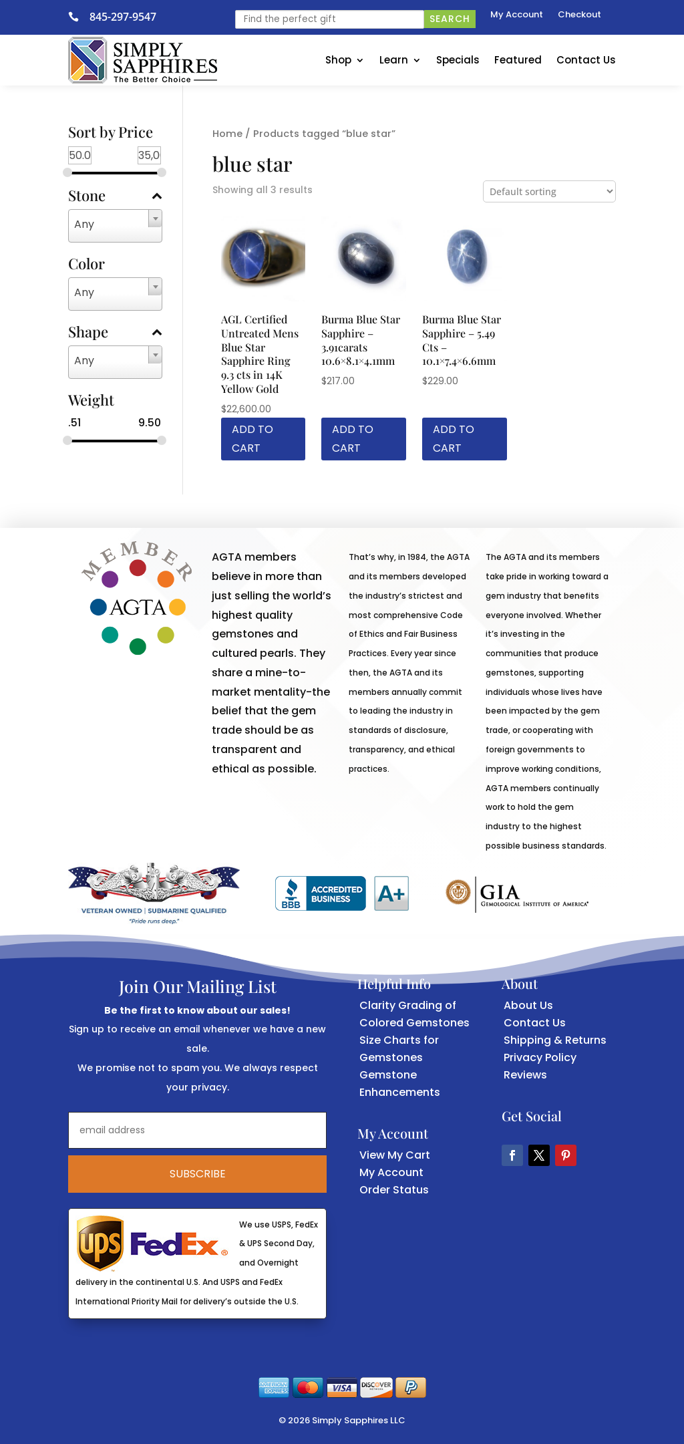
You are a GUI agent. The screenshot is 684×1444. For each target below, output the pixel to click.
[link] (79, 16)
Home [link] (227, 133)
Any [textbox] (84, 224)
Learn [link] (393, 60)
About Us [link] (528, 1005)
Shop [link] (338, 60)
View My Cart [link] (394, 1155)
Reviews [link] (525, 1074)
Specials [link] (458, 60)
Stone (115, 196)
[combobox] (115, 226)
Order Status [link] (394, 1189)
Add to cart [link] (252, 438)
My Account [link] (516, 15)
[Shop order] (549, 191)
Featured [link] (518, 60)
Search (450, 18)
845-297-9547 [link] (123, 16)
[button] (512, 1155)
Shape (115, 332)
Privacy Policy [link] (540, 1057)
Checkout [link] (579, 15)
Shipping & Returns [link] (555, 1040)
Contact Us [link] (586, 60)
